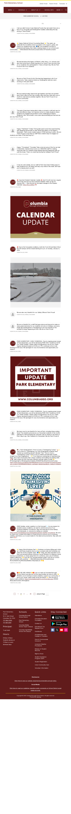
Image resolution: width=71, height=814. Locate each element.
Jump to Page (41, 594)
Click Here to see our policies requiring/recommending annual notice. (36, 681)
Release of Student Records (40, 649)
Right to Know (39, 653)
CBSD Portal (43, 3)
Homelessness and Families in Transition (41, 635)
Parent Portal (53, 3)
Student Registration (41, 661)
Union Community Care (42, 665)
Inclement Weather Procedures (40, 645)
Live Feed (45, 16)
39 (30, 594)
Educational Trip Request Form (40, 627)
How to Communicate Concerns (41, 640)
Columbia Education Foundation (41, 619)
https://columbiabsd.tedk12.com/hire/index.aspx (39, 579)
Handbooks (38, 631)
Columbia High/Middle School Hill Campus (25, 630)
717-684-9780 (7, 620)
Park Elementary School (31, 16)
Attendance (38, 615)
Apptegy (39, 697)
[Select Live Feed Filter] (51, 23)
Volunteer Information (41, 668)
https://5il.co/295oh (29, 185)
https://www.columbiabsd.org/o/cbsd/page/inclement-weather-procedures (32, 532)
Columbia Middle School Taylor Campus (26, 625)
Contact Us (38, 623)
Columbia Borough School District (24, 616)
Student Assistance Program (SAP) (40, 657)
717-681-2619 (7, 622)
